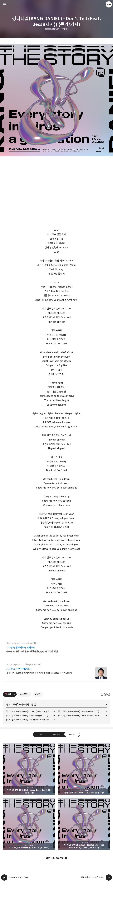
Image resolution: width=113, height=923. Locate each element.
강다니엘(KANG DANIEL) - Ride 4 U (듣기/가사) (27, 756)
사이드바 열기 (4, 4)
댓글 (41, 775)
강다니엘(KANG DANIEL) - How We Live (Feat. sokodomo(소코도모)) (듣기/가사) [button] (84, 865)
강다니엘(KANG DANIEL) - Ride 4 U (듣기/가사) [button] (29, 865)
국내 (15, 745)
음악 (8, 745)
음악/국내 (65, 29)
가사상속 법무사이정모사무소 (20, 688)
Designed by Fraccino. (95, 918)
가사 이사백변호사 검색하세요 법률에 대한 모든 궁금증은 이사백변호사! (39, 714)
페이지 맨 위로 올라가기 (108, 918)
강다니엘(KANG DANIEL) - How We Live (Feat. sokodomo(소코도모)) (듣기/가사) (82, 756)
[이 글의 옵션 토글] (14, 735)
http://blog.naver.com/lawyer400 (21, 705)
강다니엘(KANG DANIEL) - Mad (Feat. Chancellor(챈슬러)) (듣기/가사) (30, 760)
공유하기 (56, 775)
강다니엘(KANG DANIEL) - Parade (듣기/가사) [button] (84, 810)
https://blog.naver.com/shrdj (19, 684)
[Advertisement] (56, 656)
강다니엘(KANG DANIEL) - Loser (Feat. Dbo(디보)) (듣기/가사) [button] (29, 810)
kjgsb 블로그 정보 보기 (108, 4)
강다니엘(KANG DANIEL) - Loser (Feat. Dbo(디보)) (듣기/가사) (30, 752)
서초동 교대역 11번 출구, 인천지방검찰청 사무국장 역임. (32, 692)
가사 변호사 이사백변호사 (18, 710)
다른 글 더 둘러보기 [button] (55, 899)
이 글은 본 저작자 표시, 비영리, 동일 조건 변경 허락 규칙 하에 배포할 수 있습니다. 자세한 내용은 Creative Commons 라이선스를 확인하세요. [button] (105, 735)
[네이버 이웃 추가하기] (38, 735)
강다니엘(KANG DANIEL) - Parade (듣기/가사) (78, 752)
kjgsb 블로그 (4, 918)
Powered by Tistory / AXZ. (19, 918)
